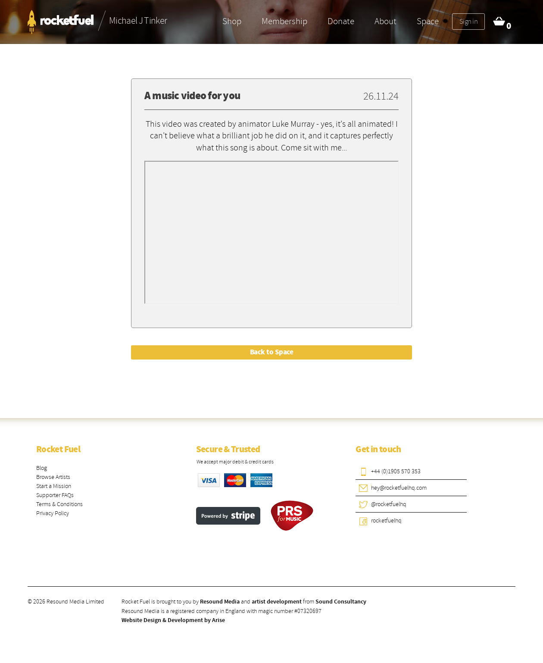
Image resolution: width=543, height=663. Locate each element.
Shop (231, 21)
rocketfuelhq (386, 520)
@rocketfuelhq (388, 504)
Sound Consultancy (340, 602)
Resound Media (220, 602)
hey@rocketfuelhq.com (399, 487)
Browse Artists (53, 477)
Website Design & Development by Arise (173, 620)
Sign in (468, 21)
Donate (341, 21)
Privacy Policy (52, 513)
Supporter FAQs (55, 495)
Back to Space (271, 352)
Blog (41, 468)
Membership (284, 21)
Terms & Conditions (59, 504)
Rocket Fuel (58, 449)
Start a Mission (53, 486)
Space (428, 21)
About (385, 21)
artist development (277, 602)
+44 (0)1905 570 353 (396, 471)
